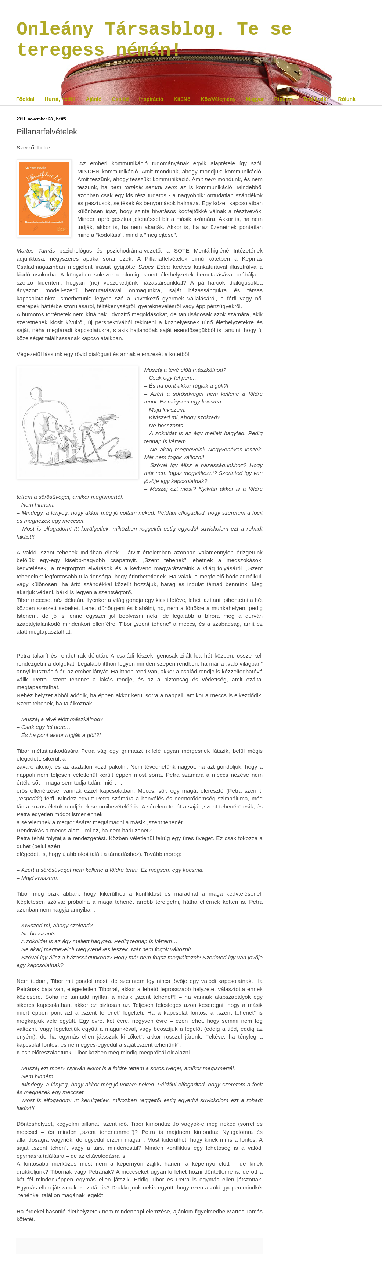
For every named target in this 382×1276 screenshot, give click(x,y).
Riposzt (283, 99)
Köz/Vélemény (218, 99)
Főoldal (25, 99)
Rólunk (346, 99)
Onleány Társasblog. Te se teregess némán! (154, 40)
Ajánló (94, 99)
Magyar (255, 99)
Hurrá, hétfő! (60, 99)
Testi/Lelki (315, 99)
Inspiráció (151, 99)
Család (120, 99)
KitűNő (182, 99)
